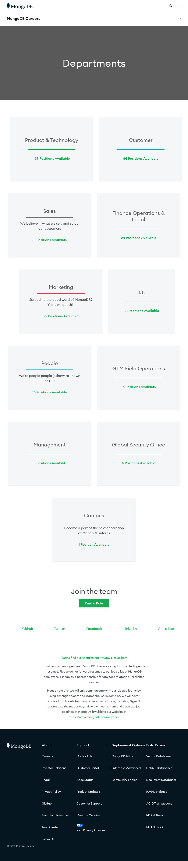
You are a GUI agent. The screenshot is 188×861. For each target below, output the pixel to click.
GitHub (47, 803)
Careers (47, 756)
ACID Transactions (159, 803)
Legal (46, 780)
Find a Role (94, 603)
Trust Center (50, 827)
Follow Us (48, 839)
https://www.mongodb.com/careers (94, 717)
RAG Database (156, 792)
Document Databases (161, 780)
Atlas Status (85, 780)
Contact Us (84, 756)
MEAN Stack (155, 827)
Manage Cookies (88, 815)
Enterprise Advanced (126, 768)
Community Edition (124, 780)
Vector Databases (158, 756)
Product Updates (88, 792)
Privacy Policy (51, 792)
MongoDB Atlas (122, 756)
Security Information (56, 815)
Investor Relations (54, 768)
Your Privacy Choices (91, 828)
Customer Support (89, 803)
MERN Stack (154, 815)
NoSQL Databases (159, 768)
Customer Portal (88, 768)
